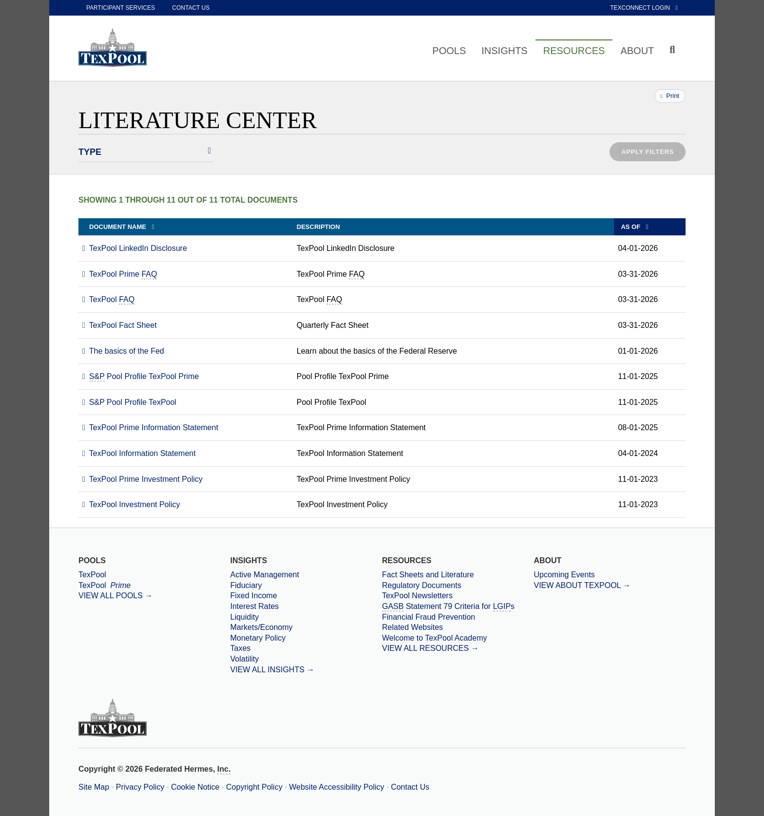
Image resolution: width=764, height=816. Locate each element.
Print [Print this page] (670, 95)
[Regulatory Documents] (458, 585)
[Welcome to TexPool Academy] (458, 638)
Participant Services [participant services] (120, 7)
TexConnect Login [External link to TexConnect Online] (644, 7)
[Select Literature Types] (145, 152)
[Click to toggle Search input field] (674, 49)
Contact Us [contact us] (191, 7)
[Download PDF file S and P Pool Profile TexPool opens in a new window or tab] (129, 402)
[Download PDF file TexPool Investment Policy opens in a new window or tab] (131, 504)
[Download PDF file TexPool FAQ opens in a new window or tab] (108, 299)
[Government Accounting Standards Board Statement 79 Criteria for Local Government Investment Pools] (458, 606)
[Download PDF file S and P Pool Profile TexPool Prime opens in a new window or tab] (140, 376)
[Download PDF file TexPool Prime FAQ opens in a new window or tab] (119, 274)
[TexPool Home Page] (112, 47)
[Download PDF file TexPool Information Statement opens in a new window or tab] (139, 453)
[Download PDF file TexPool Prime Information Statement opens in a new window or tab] (150, 427)
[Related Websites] (458, 627)
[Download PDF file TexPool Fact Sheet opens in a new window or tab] (119, 325)
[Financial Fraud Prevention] (458, 617)
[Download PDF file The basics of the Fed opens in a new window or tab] (123, 351)
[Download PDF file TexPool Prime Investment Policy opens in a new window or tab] (142, 479)
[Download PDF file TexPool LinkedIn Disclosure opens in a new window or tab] (134, 248)
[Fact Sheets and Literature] (458, 574)
